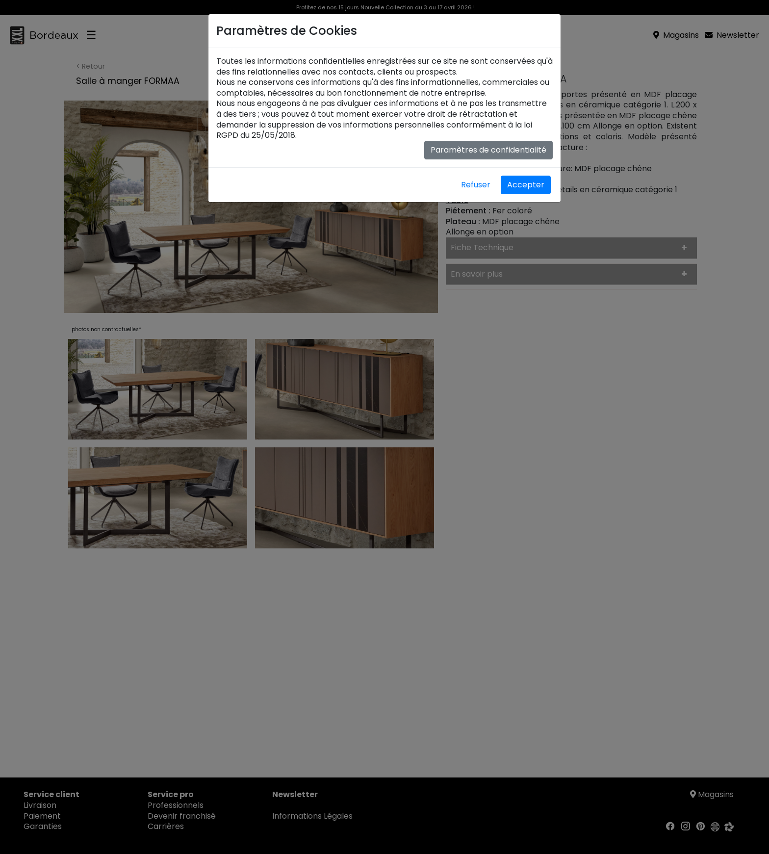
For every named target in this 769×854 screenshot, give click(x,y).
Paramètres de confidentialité (488, 149)
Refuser (475, 184)
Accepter (525, 184)
